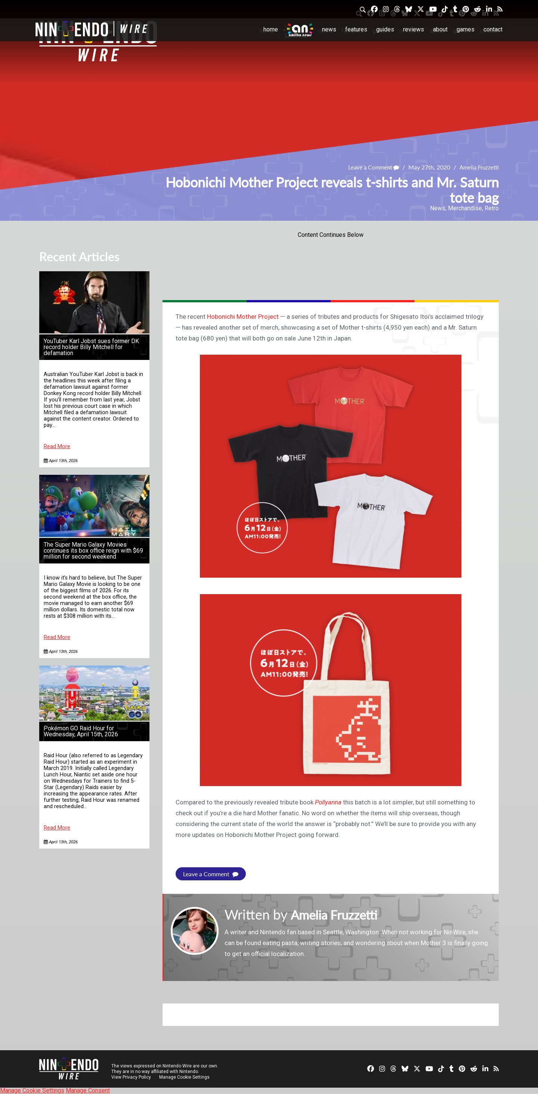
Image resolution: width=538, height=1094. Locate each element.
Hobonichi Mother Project (243, 316)
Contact (493, 29)
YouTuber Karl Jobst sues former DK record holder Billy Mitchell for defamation (91, 347)
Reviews (413, 29)
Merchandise (465, 208)
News (329, 29)
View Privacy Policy (131, 1077)
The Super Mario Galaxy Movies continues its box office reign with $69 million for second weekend (93, 550)
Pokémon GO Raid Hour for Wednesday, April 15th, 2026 (81, 731)
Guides (385, 29)
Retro (492, 208)
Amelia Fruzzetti (478, 167)
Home (270, 29)
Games (465, 29)
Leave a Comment (370, 167)
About (440, 29)
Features (356, 29)
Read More (57, 446)
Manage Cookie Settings (185, 1077)
